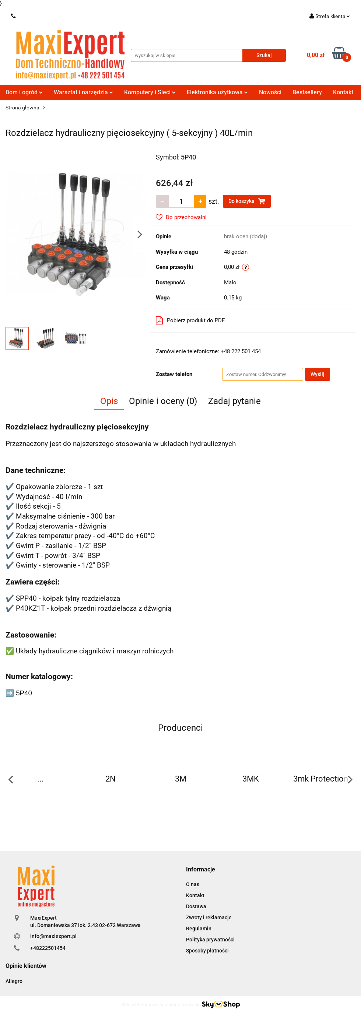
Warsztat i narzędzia (83, 92)
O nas (192, 884)
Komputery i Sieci (150, 92)
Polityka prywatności (210, 939)
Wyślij (318, 374)
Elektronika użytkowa (217, 92)
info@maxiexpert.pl (53, 936)
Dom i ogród (24, 92)
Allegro (14, 981)
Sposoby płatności (207, 951)
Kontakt (343, 92)
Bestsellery (307, 92)
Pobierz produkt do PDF (190, 320)
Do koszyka (246, 201)
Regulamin (198, 928)
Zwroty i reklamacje (209, 917)
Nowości (270, 92)
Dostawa (196, 906)
